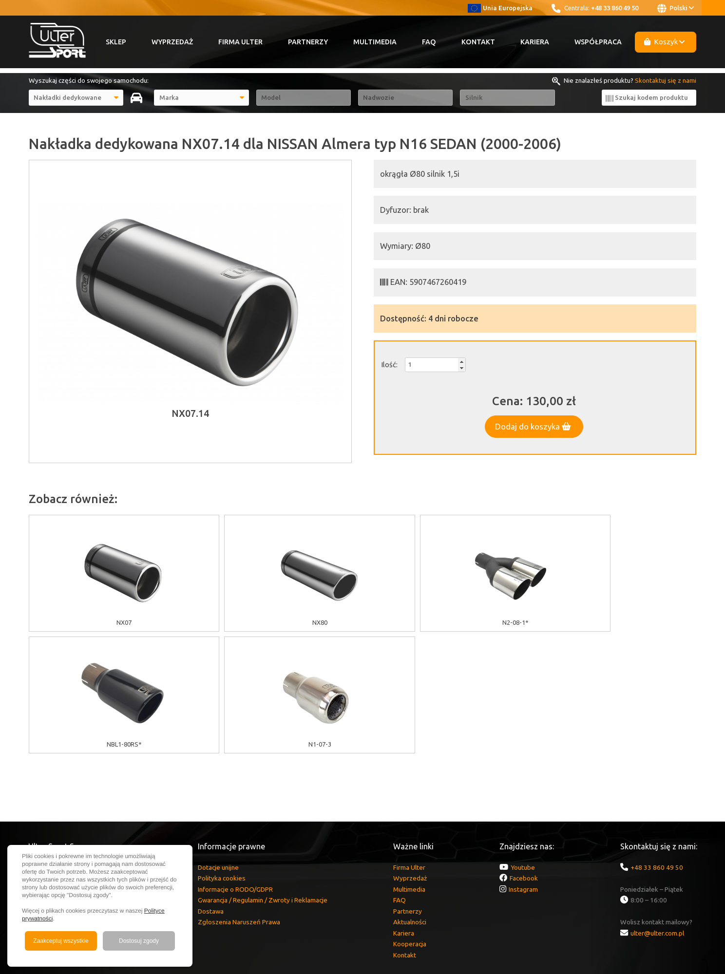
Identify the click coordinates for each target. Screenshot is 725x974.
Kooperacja (409, 822)
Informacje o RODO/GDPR (235, 767)
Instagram (523, 767)
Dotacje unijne (218, 745)
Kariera (534, 42)
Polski (675, 8)
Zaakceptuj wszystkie (60, 940)
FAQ (429, 42)
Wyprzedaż (172, 42)
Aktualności (409, 800)
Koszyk (664, 41)
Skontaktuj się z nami (665, 80)
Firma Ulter (240, 42)
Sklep (116, 42)
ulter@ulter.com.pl (657, 811)
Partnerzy (308, 42)
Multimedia (375, 42)
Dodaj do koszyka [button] (533, 426)
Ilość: (389, 364)
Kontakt (478, 42)
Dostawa (211, 789)
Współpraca (598, 42)
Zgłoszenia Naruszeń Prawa (239, 800)
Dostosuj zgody (139, 940)
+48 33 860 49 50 (614, 7)
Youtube (523, 745)
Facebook (524, 756)
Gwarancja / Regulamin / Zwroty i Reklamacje (262, 778)
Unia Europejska (500, 7)
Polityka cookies (222, 756)
